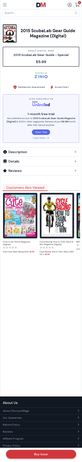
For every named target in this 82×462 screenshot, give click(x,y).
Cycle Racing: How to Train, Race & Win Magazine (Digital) (56, 243)
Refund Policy (11, 425)
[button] (41, 151)
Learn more (41, 137)
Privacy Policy (11, 445)
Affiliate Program (13, 438)
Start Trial (41, 132)
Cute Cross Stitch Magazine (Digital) (16, 243)
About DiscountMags (16, 411)
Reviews (8, 431)
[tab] (41, 151)
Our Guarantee (12, 418)
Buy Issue (41, 454)
